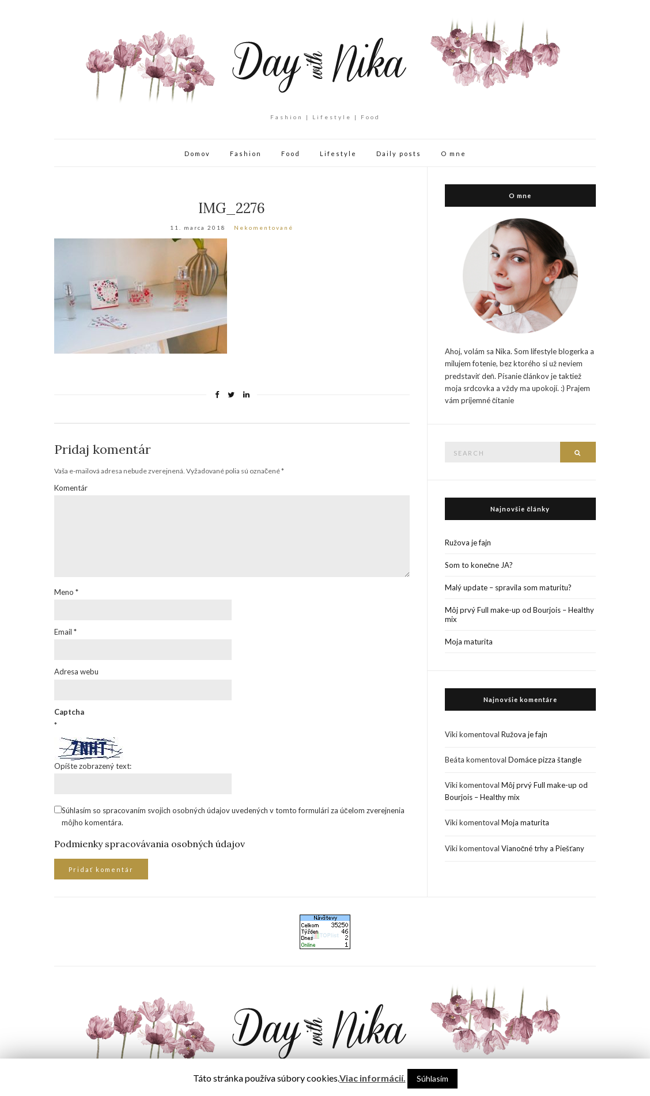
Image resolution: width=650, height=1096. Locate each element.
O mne (453, 153)
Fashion (246, 153)
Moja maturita (469, 641)
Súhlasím (432, 1078)
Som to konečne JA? (479, 565)
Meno (66, 592)
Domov (197, 153)
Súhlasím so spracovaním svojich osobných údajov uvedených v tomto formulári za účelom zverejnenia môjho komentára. (233, 816)
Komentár (71, 487)
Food (290, 153)
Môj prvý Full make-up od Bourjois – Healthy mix (519, 614)
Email (65, 631)
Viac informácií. (372, 1077)
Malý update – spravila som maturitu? (508, 587)
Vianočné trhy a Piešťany (542, 848)
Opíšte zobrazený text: (92, 766)
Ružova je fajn (468, 542)
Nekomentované (263, 227)
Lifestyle (338, 153)
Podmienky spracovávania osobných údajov (149, 844)
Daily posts (398, 153)
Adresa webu (76, 671)
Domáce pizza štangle (544, 759)
